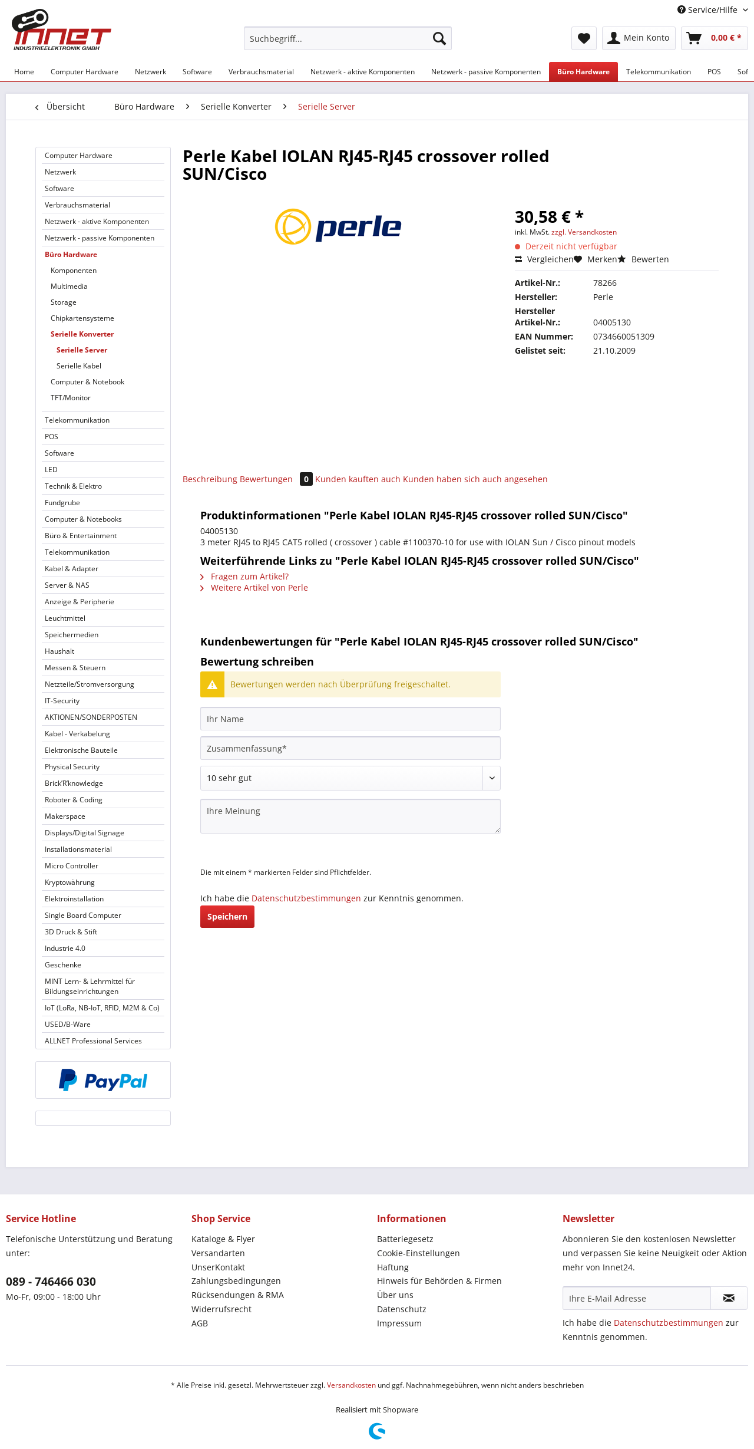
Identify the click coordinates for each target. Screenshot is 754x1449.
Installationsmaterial (78, 849)
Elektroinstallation (74, 899)
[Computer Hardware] (84, 71)
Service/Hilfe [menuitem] (708, 9)
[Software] (197, 71)
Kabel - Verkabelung (77, 734)
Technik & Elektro (73, 486)
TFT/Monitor (71, 398)
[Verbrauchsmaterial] (261, 71)
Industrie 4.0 (65, 948)
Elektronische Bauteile (81, 750)
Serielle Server (82, 350)
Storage (64, 302)
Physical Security (72, 767)
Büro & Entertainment (81, 536)
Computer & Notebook (87, 382)
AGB (199, 1323)
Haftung (393, 1267)
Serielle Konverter (82, 334)
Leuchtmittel (65, 618)
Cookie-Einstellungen (418, 1253)
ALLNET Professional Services (93, 1041)
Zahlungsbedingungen (236, 1280)
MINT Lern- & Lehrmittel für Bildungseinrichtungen (90, 986)
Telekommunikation (77, 420)
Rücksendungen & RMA (237, 1294)
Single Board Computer (83, 915)
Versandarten (218, 1253)
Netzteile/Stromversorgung (89, 684)
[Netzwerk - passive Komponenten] (486, 71)
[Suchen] (439, 38)
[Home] (24, 71)
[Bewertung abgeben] (350, 778)
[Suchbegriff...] (348, 38)
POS (51, 437)
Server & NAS (67, 585)
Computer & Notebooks (83, 519)
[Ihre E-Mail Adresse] (637, 1298)
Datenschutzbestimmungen (306, 898)
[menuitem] (348, 44)
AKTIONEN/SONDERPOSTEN (91, 717)
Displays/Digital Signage (84, 833)
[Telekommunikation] (658, 71)
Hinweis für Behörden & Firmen (439, 1280)
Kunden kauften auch (358, 479)
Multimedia (69, 286)
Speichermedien (71, 635)
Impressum (399, 1323)
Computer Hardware (79, 155)
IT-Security (62, 701)
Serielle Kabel (79, 366)
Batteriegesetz (405, 1238)
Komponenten (74, 270)
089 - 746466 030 (51, 1281)
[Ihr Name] (350, 718)
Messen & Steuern (75, 668)
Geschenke (63, 965)
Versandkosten (351, 1385)
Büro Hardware (71, 254)
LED (51, 470)
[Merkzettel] (584, 38)
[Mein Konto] (639, 38)
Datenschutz (401, 1309)
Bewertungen (277, 479)
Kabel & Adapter (71, 569)
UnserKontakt (218, 1267)
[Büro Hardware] (583, 71)
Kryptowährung (70, 882)
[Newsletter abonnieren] (729, 1298)
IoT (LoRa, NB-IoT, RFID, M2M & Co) (102, 1008)
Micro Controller (71, 866)
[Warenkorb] (714, 38)
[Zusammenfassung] (350, 748)
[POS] (714, 71)
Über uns (395, 1294)
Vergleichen (544, 259)
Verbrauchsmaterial (77, 205)
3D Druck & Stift (71, 932)
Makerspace (65, 816)
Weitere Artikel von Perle (254, 587)
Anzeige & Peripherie (79, 602)
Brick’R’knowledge (74, 783)
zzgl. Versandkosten (584, 232)
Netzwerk (60, 172)
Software (59, 188)
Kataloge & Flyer (223, 1238)
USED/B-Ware (68, 1024)
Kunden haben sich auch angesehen (475, 479)
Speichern (227, 916)
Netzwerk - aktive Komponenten (97, 221)
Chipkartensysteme (82, 318)
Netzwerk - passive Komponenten (99, 238)
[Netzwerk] (150, 71)
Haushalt (59, 651)
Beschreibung (210, 479)
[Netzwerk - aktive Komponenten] (362, 71)
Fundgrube (62, 503)
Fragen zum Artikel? (244, 576)
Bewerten (643, 259)
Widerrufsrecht (221, 1309)
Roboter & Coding (73, 800)
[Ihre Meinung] (350, 816)
